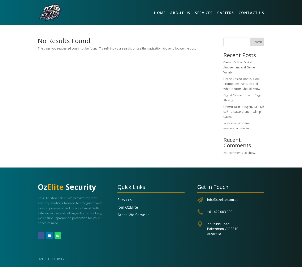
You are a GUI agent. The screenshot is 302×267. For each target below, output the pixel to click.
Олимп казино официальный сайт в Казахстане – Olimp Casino (243, 112)
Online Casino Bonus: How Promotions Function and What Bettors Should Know (241, 84)
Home (160, 12)
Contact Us (251, 12)
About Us (180, 12)
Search (257, 42)
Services (204, 12)
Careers (225, 12)
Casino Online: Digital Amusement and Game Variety (239, 67)
